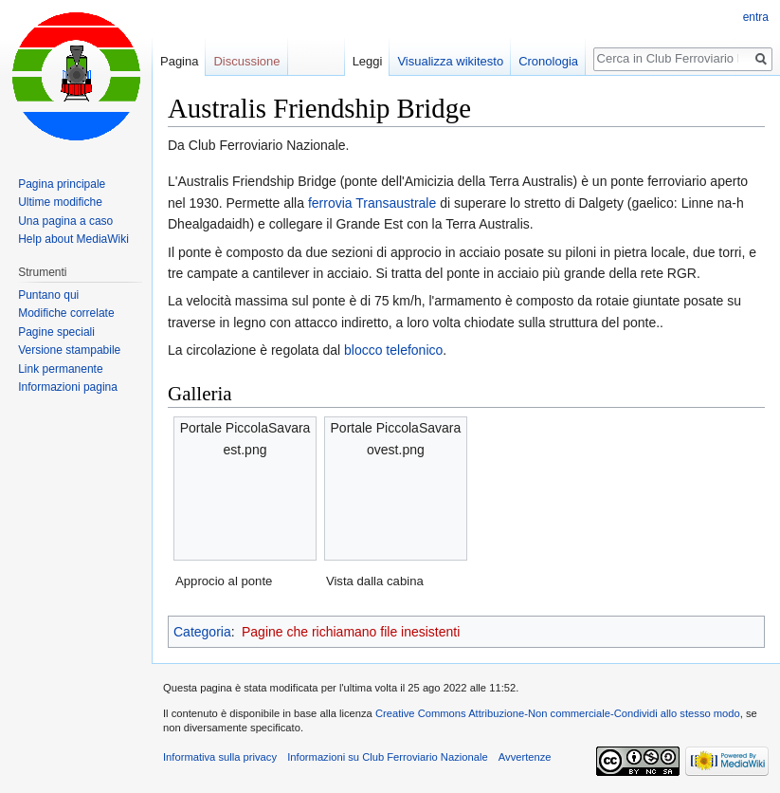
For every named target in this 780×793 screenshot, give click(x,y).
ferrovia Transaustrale (372, 203)
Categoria (202, 631)
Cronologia (548, 61)
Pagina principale (61, 184)
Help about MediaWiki (73, 239)
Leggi (368, 61)
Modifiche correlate (66, 313)
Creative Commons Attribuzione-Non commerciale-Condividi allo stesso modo (557, 713)
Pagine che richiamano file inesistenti (351, 631)
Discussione (246, 61)
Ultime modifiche (60, 202)
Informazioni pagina (68, 387)
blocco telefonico (393, 350)
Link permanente (60, 369)
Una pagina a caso (65, 221)
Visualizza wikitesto (450, 61)
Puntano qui (48, 295)
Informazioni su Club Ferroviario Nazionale (387, 757)
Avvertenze (525, 757)
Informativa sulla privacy (220, 757)
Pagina (179, 61)
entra (756, 17)
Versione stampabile (69, 350)
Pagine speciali (56, 332)
